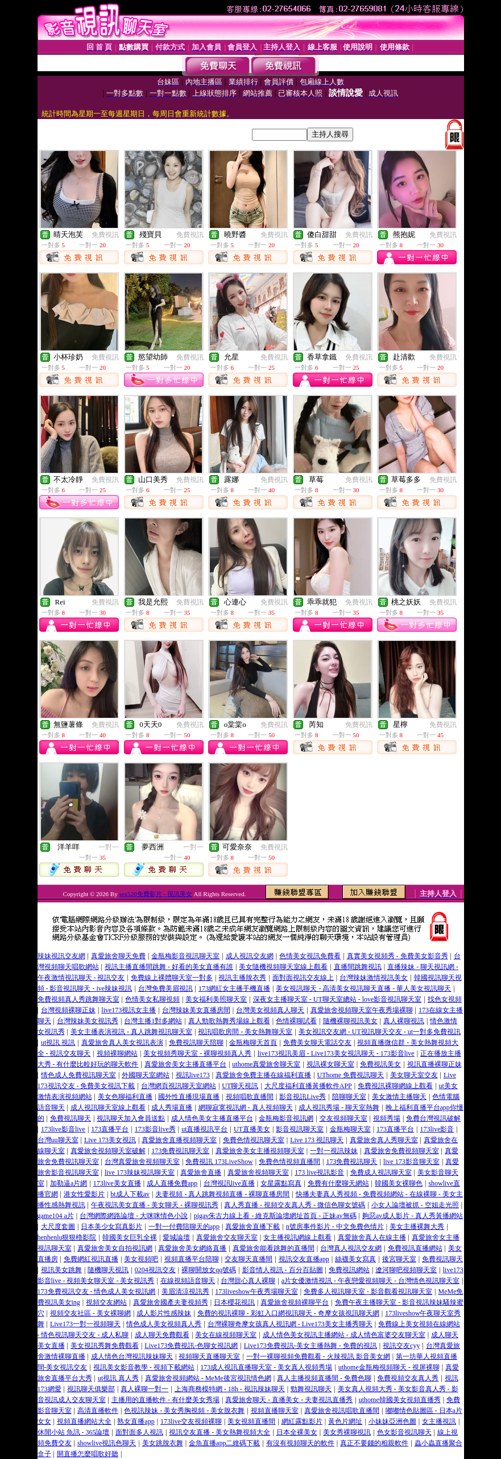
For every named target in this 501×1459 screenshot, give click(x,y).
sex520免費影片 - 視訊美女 (155, 893)
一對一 (108, 847)
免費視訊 (105, 235)
